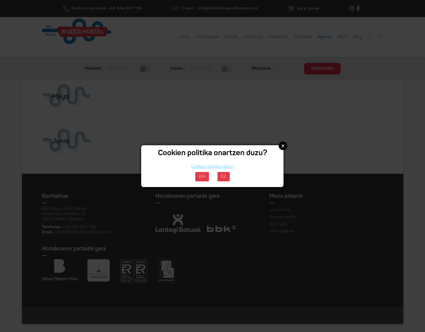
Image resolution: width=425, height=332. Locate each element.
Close (283, 146)
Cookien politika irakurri (212, 167)
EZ (223, 177)
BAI (202, 177)
